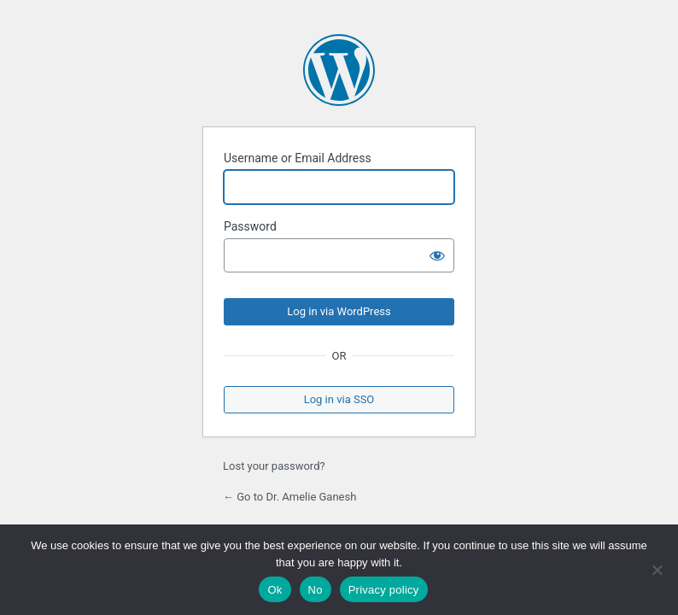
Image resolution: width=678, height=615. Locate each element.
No (315, 589)
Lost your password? (274, 466)
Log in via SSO (339, 399)
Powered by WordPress (339, 70)
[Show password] (437, 255)
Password (250, 226)
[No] (656, 569)
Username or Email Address (297, 158)
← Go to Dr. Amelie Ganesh (289, 496)
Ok (274, 589)
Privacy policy (383, 589)
